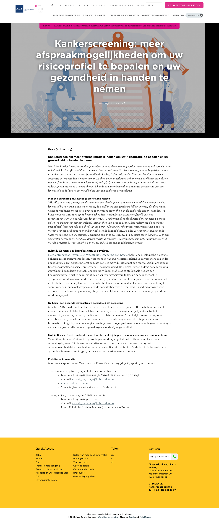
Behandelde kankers (95, 15)
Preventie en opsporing (66, 15)
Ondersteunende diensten (124, 15)
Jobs (38, 455)
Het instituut (67, 5)
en (112, 455)
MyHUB (140, 5)
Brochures (79, 472)
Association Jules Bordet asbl (52, 472)
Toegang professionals (121, 5)
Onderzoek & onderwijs (155, 15)
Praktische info (193, 15)
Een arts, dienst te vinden (49, 469)
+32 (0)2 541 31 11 (164, 456)
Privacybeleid (80, 458)
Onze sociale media (83, 469)
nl (150, 5)
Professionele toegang (48, 465)
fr (112, 458)
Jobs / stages (99, 5)
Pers (38, 462)
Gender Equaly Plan (84, 476)
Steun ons (178, 15)
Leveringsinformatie (46, 480)
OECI (38, 476)
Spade (132, 517)
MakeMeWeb (145, 517)
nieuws (46, 26)
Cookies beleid (81, 465)
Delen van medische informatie (90, 455)
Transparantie (80, 462)
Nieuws (83, 5)
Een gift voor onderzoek (184, 5)
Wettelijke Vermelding (108, 517)
